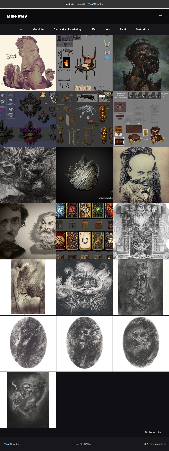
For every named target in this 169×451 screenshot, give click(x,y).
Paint (123, 29)
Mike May (17, 16)
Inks (107, 29)
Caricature (142, 29)
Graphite (38, 29)
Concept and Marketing (68, 29)
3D (93, 29)
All (21, 29)
